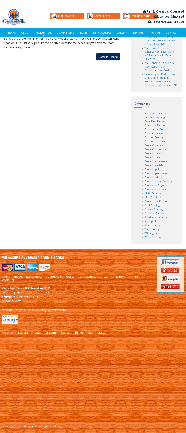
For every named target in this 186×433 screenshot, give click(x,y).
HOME (12, 32)
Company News (153, 133)
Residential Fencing (155, 217)
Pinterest (65, 332)
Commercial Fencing (156, 129)
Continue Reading (108, 57)
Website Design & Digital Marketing (24, 310)
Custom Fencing (153, 137)
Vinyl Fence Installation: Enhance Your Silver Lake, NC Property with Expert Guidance (159, 53)
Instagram (23, 332)
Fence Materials (153, 165)
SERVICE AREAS (102, 34)
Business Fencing (154, 117)
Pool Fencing (152, 205)
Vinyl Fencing (151, 229)
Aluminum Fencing (155, 113)
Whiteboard (58, 310)
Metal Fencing (152, 193)
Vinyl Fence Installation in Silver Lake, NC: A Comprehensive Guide (159, 66)
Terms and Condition (35, 426)
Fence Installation (154, 153)
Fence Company (153, 145)
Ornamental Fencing (156, 201)
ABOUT (25, 32)
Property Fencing (154, 213)
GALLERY (122, 32)
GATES (83, 32)
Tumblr (78, 332)
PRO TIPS (154, 32)
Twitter (38, 332)
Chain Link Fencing (155, 125)
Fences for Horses (155, 189)
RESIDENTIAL (43, 34)
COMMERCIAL (65, 32)
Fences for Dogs (154, 185)
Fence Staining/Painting (158, 181)
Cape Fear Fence (154, 121)
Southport (150, 221)
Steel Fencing (152, 225)
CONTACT (172, 32)
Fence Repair (152, 169)
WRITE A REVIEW (99, 16)
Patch (90, 332)
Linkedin (51, 332)
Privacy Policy (10, 426)
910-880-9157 (11, 301)
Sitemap (56, 426)
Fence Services (153, 177)
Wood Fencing (152, 237)
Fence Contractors (155, 149)
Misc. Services (152, 197)
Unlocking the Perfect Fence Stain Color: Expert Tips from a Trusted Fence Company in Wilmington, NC (160, 79)
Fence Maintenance (155, 161)
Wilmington (151, 233)
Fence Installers (153, 157)
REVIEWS (138, 32)
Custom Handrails (154, 141)
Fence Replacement (156, 173)
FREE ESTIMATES (62, 16)
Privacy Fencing (153, 209)
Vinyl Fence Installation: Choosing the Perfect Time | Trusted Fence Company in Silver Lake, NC (160, 38)
